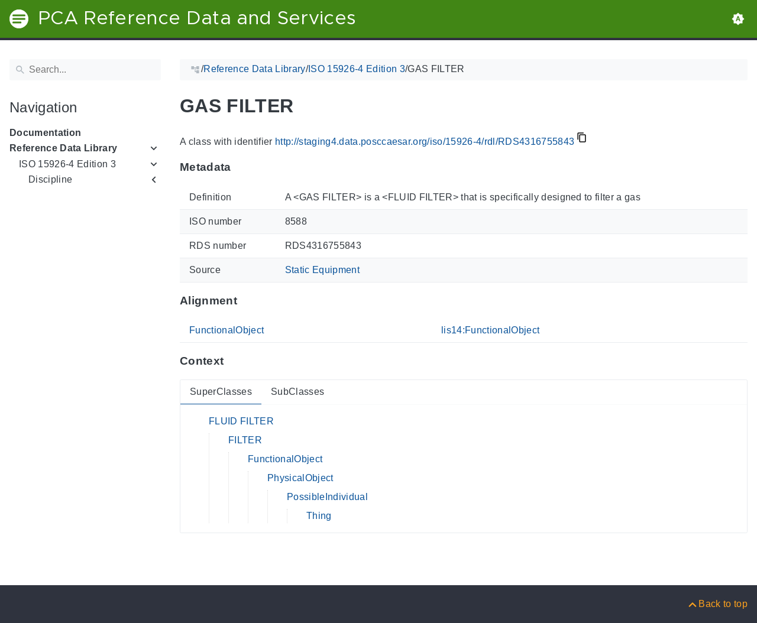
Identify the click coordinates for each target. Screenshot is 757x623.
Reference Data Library (63, 148)
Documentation (45, 133)
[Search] (85, 69)
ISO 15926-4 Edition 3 (67, 164)
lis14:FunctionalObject (490, 330)
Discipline (50, 179)
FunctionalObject (226, 330)
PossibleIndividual (327, 497)
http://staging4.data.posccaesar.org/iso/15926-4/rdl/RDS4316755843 (424, 142)
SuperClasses (221, 392)
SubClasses (297, 392)
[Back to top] (717, 604)
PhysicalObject (300, 478)
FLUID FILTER (241, 421)
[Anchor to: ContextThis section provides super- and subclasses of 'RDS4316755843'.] (235, 361)
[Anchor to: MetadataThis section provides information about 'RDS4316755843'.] (243, 167)
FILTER (245, 440)
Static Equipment (322, 270)
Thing (319, 516)
